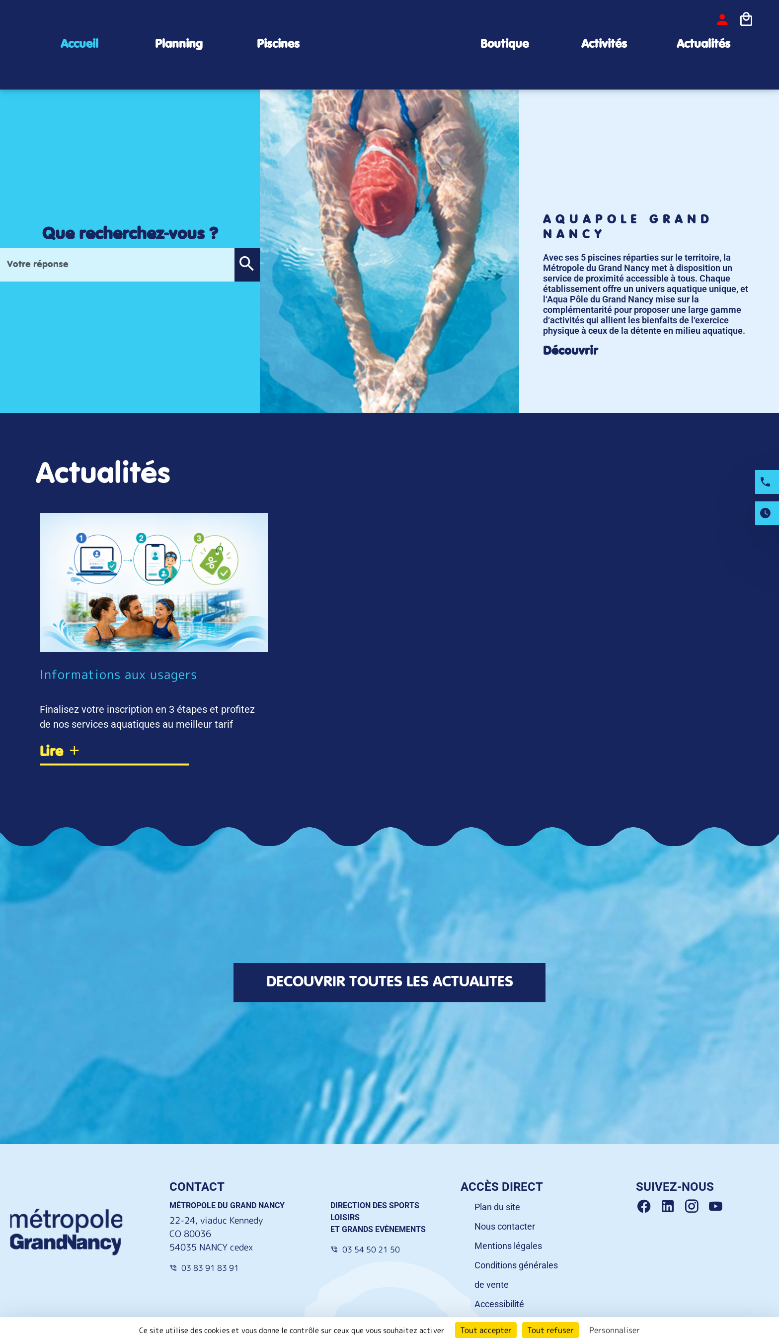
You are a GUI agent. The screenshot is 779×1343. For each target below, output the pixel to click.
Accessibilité (499, 1304)
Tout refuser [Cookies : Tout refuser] (550, 1330)
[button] (247, 265)
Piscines (278, 44)
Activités (604, 44)
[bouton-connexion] (722, 19)
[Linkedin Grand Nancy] (672, 1206)
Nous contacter (504, 1226)
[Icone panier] (746, 19)
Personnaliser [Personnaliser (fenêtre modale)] (614, 1330)
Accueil (79, 44)
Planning (179, 44)
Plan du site (497, 1207)
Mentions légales (508, 1246)
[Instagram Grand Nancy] (695, 1206)
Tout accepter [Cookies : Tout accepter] (486, 1330)
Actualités (703, 44)
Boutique (504, 44)
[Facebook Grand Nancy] (648, 1206)
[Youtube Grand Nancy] (717, 1206)
